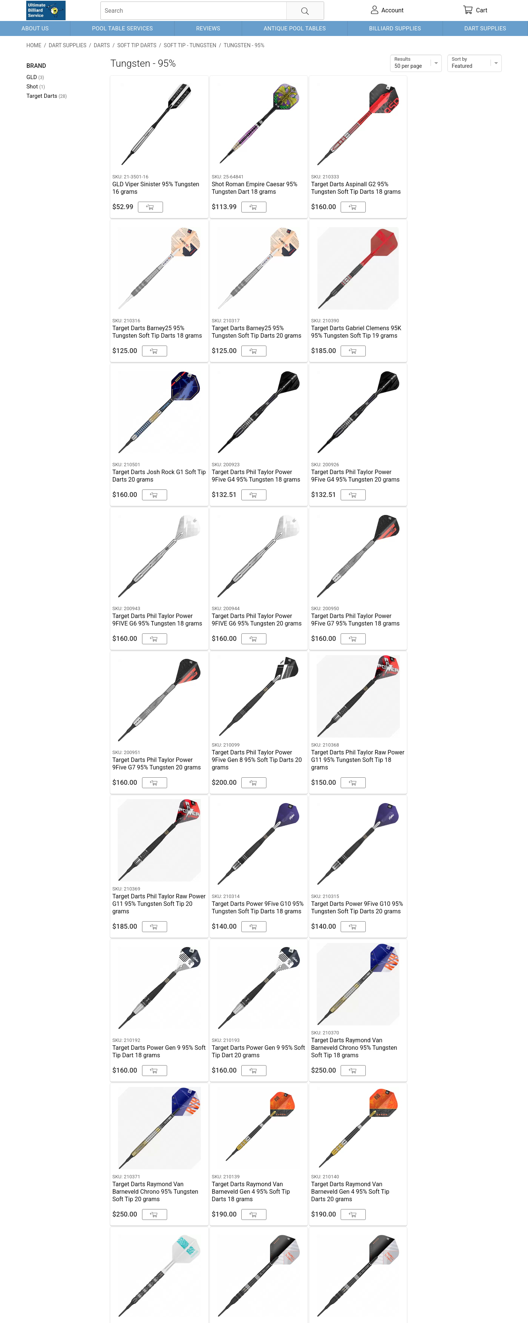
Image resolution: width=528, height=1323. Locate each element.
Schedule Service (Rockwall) (73, 1265)
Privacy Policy (135, 1305)
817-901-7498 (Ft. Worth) (223, 1247)
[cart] (475, 10)
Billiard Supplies (395, 28)
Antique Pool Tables (294, 28)
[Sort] (474, 63)
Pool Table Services (122, 28)
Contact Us (41, 1305)
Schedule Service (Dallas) (142, 1247)
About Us (35, 28)
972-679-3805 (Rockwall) (392, 1247)
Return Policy (174, 1305)
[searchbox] (212, 10)
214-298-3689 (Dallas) (65, 1247)
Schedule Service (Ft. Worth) (308, 1247)
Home (33, 45)
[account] (387, 10)
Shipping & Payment (86, 1305)
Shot (35, 86)
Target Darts (46, 96)
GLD (35, 77)
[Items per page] (416, 63)
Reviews (208, 28)
